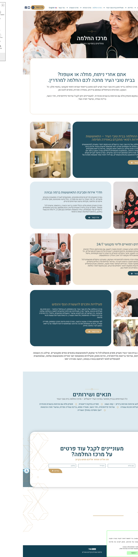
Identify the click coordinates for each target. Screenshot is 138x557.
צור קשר (39, 7)
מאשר (110, 553)
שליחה (32, 471)
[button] (3, 470)
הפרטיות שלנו (131, 543)
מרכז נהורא (62, 8)
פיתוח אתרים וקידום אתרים (69, 552)
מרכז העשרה (49, 8)
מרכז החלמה (74, 7)
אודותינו (115, 8)
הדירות (106, 8)
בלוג (96, 524)
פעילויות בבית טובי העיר (90, 8)
